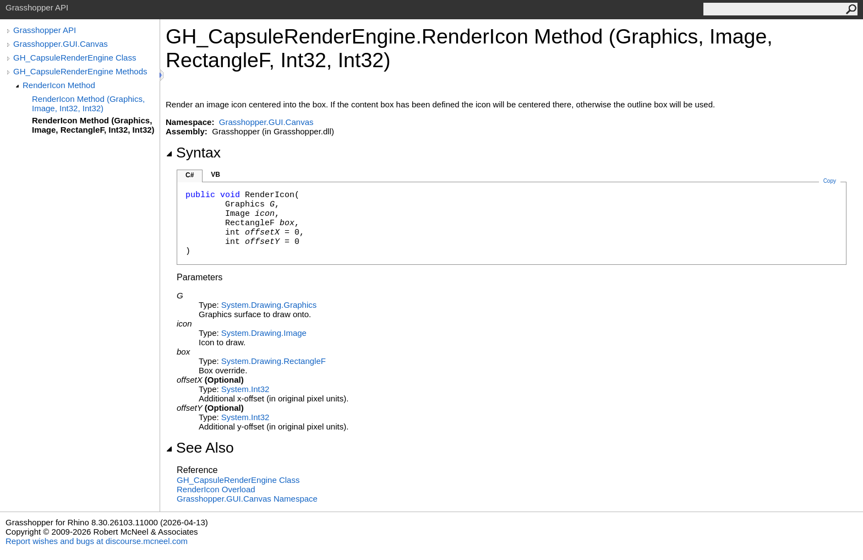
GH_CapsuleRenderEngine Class (74, 57)
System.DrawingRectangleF (273, 361)
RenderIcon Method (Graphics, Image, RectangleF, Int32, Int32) (93, 125)
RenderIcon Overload (216, 489)
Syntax (193, 152)
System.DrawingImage (264, 333)
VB (215, 174)
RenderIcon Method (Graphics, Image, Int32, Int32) (88, 103)
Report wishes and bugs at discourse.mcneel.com (97, 541)
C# (189, 175)
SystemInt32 (245, 389)
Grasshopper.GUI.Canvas (60, 43)
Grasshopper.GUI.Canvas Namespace (247, 498)
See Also (200, 447)
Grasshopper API (44, 30)
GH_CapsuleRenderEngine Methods (80, 71)
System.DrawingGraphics (268, 304)
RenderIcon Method (59, 85)
